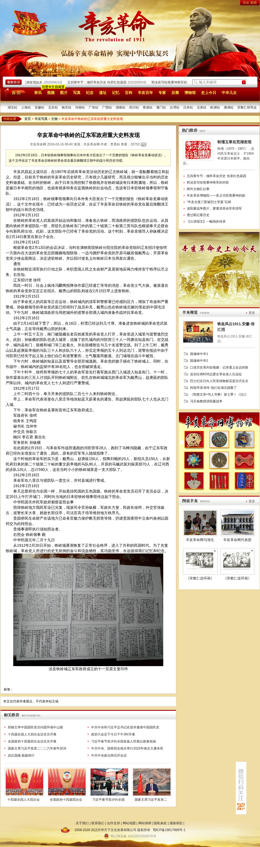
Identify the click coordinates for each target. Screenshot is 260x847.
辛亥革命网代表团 (237, 540)
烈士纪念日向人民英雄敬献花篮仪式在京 (219, 381)
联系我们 (97, 823)
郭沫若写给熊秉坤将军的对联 (174, 82)
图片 (64, 92)
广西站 (107, 107)
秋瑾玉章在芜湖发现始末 (26, 82)
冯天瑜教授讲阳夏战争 (206, 401)
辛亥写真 (41, 119)
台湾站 (174, 107)
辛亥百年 (145, 92)
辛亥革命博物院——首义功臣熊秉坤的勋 (216, 195)
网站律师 (144, 823)
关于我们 (82, 823)
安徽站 (39, 107)
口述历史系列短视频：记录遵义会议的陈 (219, 367)
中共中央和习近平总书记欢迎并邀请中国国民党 (125, 727)
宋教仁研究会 (247, 107)
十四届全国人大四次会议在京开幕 (32, 734)
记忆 (115, 92)
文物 (54, 119)
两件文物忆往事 (198, 189)
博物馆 (190, 92)
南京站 (66, 107)
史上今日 (208, 92)
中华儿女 (229, 92)
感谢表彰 (175, 823)
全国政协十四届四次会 (66, 800)
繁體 (253, 3)
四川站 (134, 107)
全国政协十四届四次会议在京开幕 (32, 741)
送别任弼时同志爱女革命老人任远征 (216, 374)
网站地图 (129, 823)
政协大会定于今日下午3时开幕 (113, 734)
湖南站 (120, 107)
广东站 (93, 107)
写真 (77, 92)
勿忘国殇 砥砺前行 (21, 755)
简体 (246, 3)
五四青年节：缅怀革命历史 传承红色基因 (98, 82)
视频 (51, 92)
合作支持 (113, 823)
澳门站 (161, 107)
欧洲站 (215, 107)
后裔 (175, 92)
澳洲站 (229, 107)
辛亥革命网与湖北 (200, 540)
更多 (252, 313)
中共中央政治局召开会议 (109, 755)
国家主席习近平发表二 (151, 800)
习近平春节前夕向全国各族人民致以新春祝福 (123, 741)
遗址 (102, 92)
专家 (162, 92)
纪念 (90, 92)
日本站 (188, 107)
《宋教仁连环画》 (200, 578)
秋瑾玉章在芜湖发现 (234, 142)
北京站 (53, 107)
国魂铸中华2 (199, 361)
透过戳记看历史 (198, 215)
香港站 (147, 107)
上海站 (26, 107)
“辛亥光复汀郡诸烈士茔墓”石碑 (209, 202)
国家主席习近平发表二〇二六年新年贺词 (37, 748)
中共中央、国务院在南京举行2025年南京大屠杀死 (127, 748)
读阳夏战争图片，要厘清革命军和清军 (214, 208)
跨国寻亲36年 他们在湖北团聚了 (213, 388)
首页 (14, 92)
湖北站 (12, 107)
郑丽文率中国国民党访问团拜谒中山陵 (35, 727)
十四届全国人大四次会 (23, 800)
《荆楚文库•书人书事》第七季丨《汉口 (218, 394)
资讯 (38, 92)
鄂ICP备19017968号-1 (169, 830)
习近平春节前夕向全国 (108, 800)
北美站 (201, 107)
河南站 (80, 107)
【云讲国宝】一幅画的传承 (206, 221)
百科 (128, 92)
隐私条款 (160, 823)
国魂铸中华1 (199, 354)
